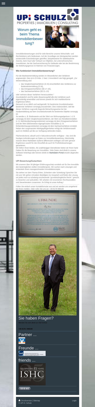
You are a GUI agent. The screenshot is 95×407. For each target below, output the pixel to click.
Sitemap (36, 401)
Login (74, 401)
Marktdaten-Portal (56, 153)
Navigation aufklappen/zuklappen (47, 3)
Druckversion (25, 401)
